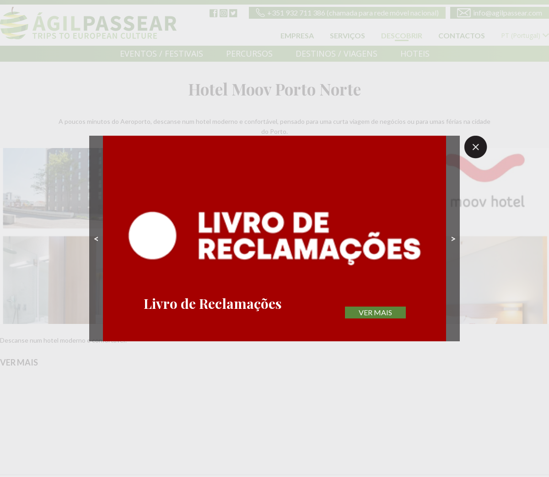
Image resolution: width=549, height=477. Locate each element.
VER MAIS (375, 312)
